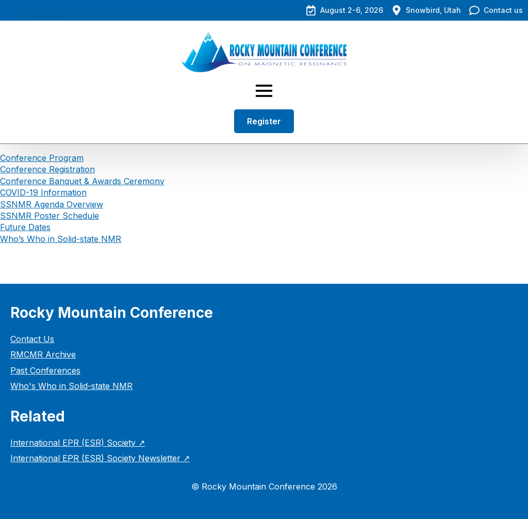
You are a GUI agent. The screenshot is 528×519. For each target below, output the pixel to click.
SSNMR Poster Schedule (49, 215)
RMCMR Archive (43, 354)
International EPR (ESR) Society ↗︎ (77, 442)
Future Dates (25, 227)
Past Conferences (45, 370)
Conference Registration (47, 169)
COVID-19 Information (43, 192)
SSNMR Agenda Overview (51, 204)
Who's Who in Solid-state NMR (71, 386)
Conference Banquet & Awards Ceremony (82, 181)
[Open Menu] (264, 91)
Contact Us (32, 339)
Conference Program (42, 158)
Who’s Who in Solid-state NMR (60, 239)
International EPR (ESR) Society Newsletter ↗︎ (100, 458)
